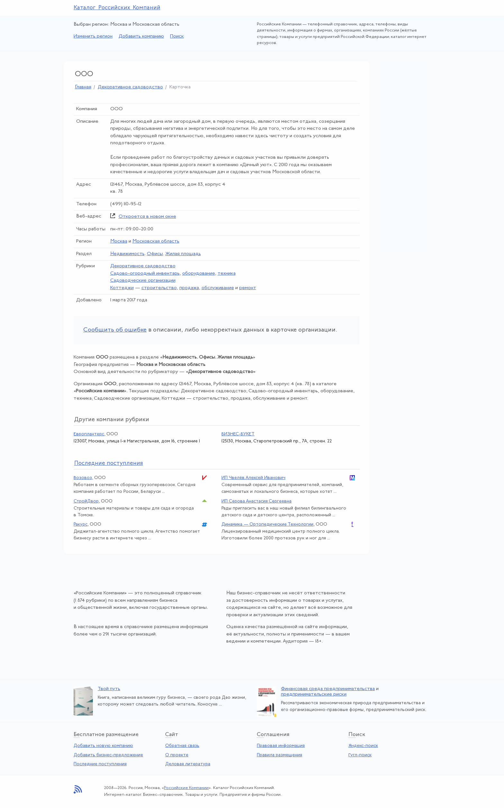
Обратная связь (182, 745)
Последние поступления (100, 764)
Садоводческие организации (143, 280)
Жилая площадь (183, 254)
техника (227, 273)
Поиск (177, 36)
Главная (83, 87)
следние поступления (108, 463)
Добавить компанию (141, 36)
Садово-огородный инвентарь (145, 273)
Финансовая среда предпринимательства (328, 689)
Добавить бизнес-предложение (108, 755)
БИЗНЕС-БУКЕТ (238, 434)
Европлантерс (89, 434)
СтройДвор (86, 501)
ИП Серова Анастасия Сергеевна (256, 501)
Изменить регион (93, 36)
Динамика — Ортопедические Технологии (267, 524)
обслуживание (218, 288)
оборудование (198, 273)
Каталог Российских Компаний (117, 8)
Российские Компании (186, 788)
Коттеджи (122, 288)
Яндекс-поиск (363, 745)
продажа (189, 288)
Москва (118, 241)
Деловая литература (187, 764)
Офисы (155, 254)
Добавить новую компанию (103, 745)
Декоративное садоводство (130, 87)
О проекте (176, 755)
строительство (159, 288)
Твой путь (109, 689)
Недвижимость (127, 254)
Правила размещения (279, 755)
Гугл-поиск (360, 755)
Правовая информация (281, 745)
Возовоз (83, 477)
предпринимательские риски (313, 694)
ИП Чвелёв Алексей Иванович (253, 477)
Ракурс (80, 524)
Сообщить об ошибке (115, 330)
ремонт (247, 288)
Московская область (155, 241)
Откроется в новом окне (147, 216)
